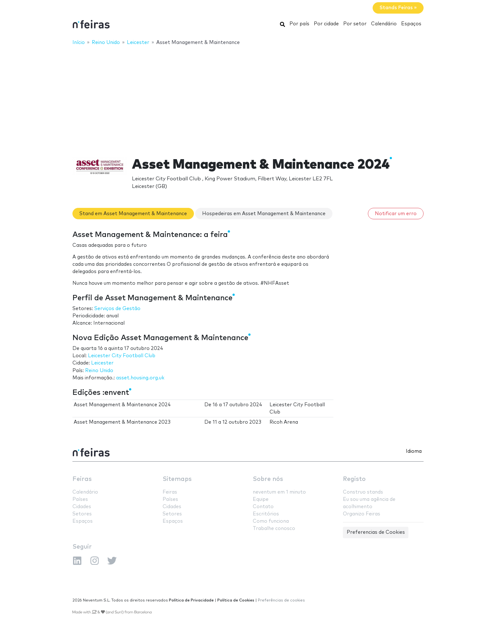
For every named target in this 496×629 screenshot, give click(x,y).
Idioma (414, 451)
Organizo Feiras (361, 514)
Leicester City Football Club (121, 355)
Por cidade (326, 24)
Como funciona (271, 521)
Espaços (411, 24)
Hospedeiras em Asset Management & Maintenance (264, 213)
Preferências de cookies (281, 600)
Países (80, 499)
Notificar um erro (396, 213)
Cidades (81, 506)
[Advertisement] (248, 97)
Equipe (261, 499)
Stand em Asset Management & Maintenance (133, 213)
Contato (263, 506)
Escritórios (266, 514)
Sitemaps (177, 479)
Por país (299, 24)
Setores (82, 514)
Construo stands (363, 492)
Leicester (102, 363)
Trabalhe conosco (274, 528)
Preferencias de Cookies (376, 532)
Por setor (355, 24)
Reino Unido (99, 370)
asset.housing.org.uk (140, 378)
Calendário (384, 24)
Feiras (82, 479)
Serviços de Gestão (117, 308)
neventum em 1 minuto (279, 492)
